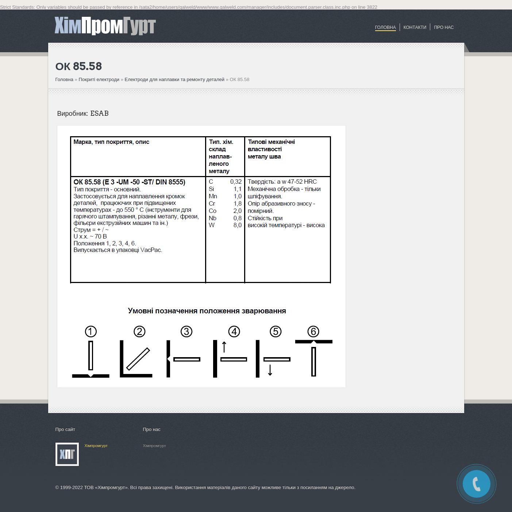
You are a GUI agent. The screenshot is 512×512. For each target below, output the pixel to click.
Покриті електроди (99, 79)
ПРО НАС (444, 27)
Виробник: (72, 113)
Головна (385, 27)
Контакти (415, 27)
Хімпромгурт (96, 445)
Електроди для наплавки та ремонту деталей (174, 79)
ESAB (99, 113)
